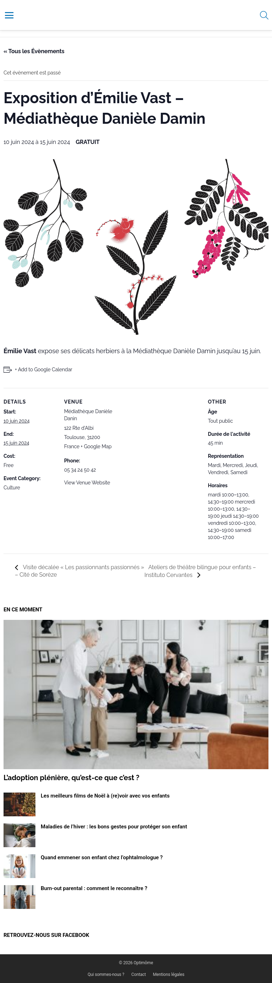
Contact (138, 974)
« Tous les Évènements (34, 51)
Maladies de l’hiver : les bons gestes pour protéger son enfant (114, 826)
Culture (12, 487)
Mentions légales (169, 974)
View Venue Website (87, 482)
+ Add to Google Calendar (43, 369)
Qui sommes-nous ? (106, 974)
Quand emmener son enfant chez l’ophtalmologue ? (102, 857)
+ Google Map (96, 446)
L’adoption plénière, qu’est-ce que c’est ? (72, 777)
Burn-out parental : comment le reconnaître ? (94, 888)
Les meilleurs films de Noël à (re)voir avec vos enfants (105, 796)
